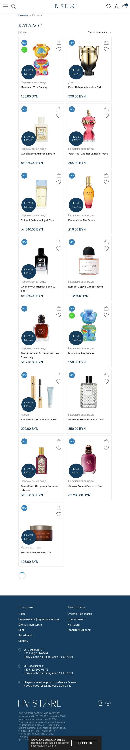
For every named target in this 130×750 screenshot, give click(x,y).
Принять (85, 743)
